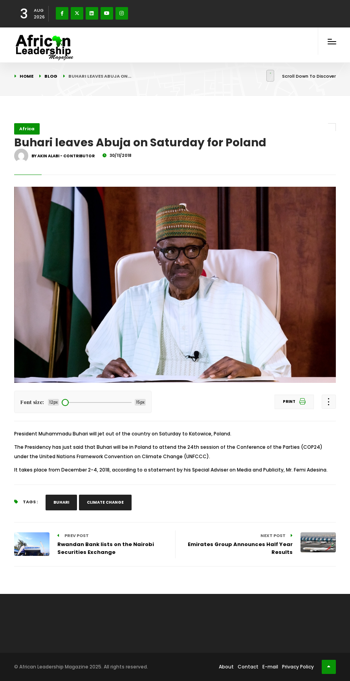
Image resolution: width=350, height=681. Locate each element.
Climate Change (105, 502)
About (226, 666)
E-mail (270, 666)
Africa (27, 129)
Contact (248, 666)
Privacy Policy (298, 666)
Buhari (61, 502)
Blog (50, 76)
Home (26, 76)
